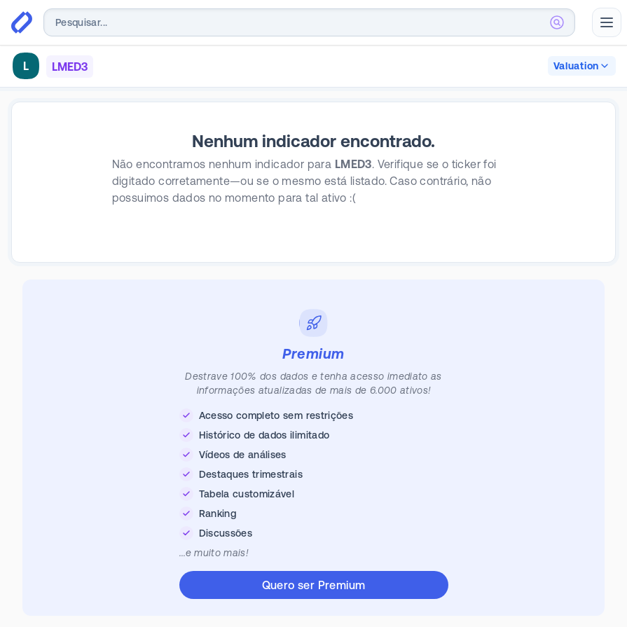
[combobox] (309, 22)
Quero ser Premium (314, 585)
